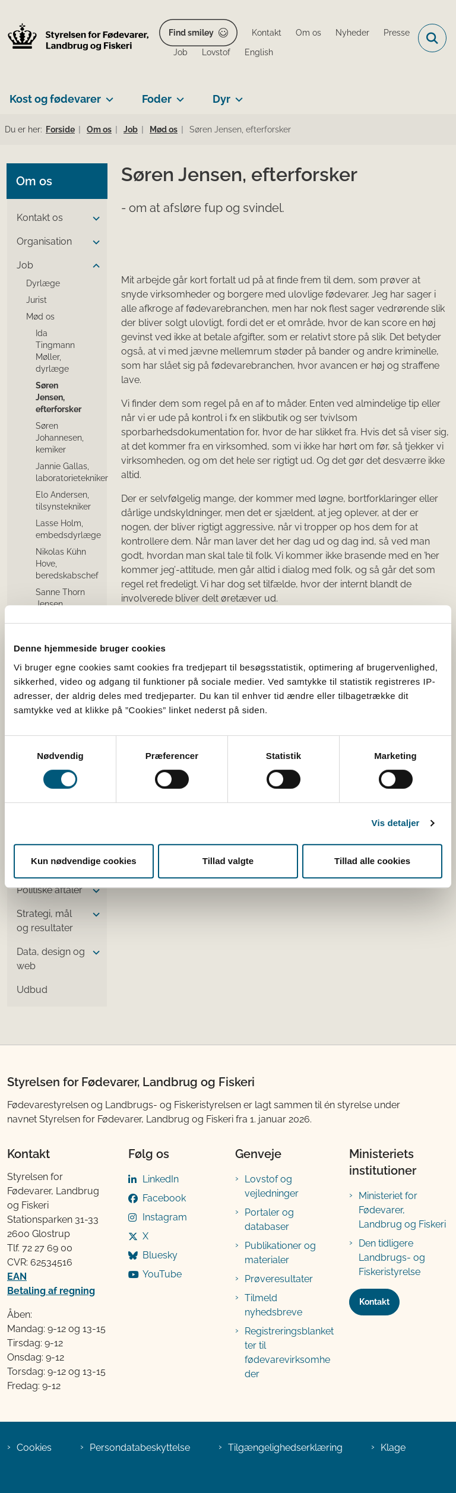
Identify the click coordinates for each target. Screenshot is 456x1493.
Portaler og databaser (269, 1219)
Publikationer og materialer (280, 1253)
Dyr (221, 99)
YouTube (162, 1274)
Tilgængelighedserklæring (285, 1447)
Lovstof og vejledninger (272, 1186)
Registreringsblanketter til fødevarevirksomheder (289, 1353)
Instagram (164, 1217)
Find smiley (191, 32)
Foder (157, 99)
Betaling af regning (51, 1290)
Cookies (34, 1447)
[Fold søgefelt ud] (432, 38)
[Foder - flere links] (178, 94)
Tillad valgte (228, 861)
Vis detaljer (396, 823)
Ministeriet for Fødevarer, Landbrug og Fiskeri (402, 1210)
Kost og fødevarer (55, 99)
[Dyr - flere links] (236, 94)
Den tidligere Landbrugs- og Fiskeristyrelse (392, 1257)
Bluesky (160, 1255)
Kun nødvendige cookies (84, 861)
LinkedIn (160, 1179)
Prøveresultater (279, 1279)
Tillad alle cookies (372, 861)
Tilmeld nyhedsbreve (273, 1305)
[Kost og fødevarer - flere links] (107, 94)
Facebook (164, 1198)
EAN (17, 1276)
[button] (93, 218)
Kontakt (374, 1302)
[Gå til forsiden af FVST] (75, 38)
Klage (393, 1447)
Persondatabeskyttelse (140, 1447)
